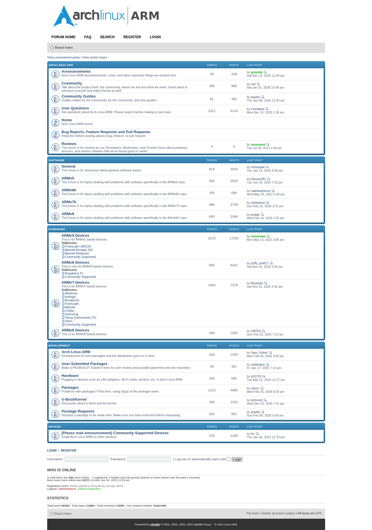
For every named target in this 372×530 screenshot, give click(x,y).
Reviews (69, 144)
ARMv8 (68, 214)
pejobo (255, 97)
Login (155, 37)
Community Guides (79, 96)
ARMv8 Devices (75, 330)
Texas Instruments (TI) (80, 317)
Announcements (76, 71)
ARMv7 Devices (75, 282)
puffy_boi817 (260, 263)
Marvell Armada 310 (79, 250)
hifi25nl (256, 331)
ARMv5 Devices (75, 235)
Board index (64, 47)
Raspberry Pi (74, 273)
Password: (118, 459)
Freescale (72, 303)
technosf (257, 400)
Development (59, 345)
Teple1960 (159, 505)
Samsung (71, 314)
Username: (55, 459)
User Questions (75, 108)
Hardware (57, 229)
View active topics (95, 57)
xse (253, 84)
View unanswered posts (63, 57)
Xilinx (69, 321)
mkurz (255, 388)
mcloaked (257, 109)
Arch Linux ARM (61, 65)
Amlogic (70, 296)
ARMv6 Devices (75, 262)
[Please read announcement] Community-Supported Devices (115, 433)
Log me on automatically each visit (202, 459)
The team (252, 513)
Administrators (67, 488)
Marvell (70, 307)
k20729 (256, 376)
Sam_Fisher (259, 352)
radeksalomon (260, 190)
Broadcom (72, 300)
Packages (70, 387)
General (69, 166)
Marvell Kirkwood (77, 253)
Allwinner (71, 293)
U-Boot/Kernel (74, 399)
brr (253, 433)
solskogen (258, 364)
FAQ (87, 37)
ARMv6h (69, 190)
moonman (258, 236)
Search (107, 37)
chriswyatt (258, 167)
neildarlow (258, 202)
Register (132, 37)
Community (72, 83)
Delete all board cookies (278, 513)
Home (67, 120)
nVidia (69, 310)
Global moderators (89, 488)
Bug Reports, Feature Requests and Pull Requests (106, 132)
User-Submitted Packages (85, 364)
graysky (257, 72)
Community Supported (80, 256)
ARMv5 (68, 178)
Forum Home (64, 37)
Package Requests (78, 411)
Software (57, 160)
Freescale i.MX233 (78, 246)
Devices (55, 426)
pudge (255, 214)
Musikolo (257, 283)
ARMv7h (69, 202)
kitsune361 (258, 179)
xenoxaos (258, 144)
